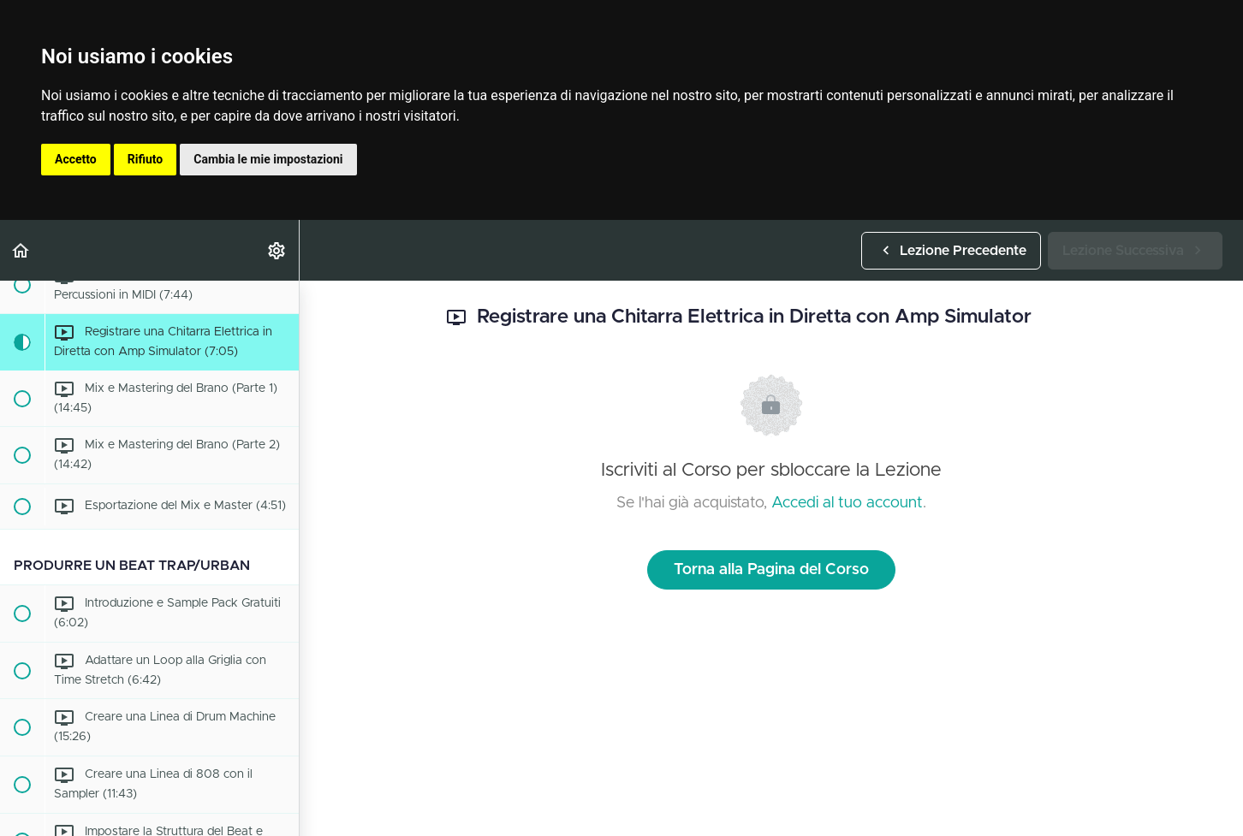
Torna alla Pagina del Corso (771, 570)
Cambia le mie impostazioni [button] (267, 159)
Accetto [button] (76, 159)
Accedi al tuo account (847, 503)
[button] (21, 250)
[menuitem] (277, 250)
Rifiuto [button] (146, 159)
